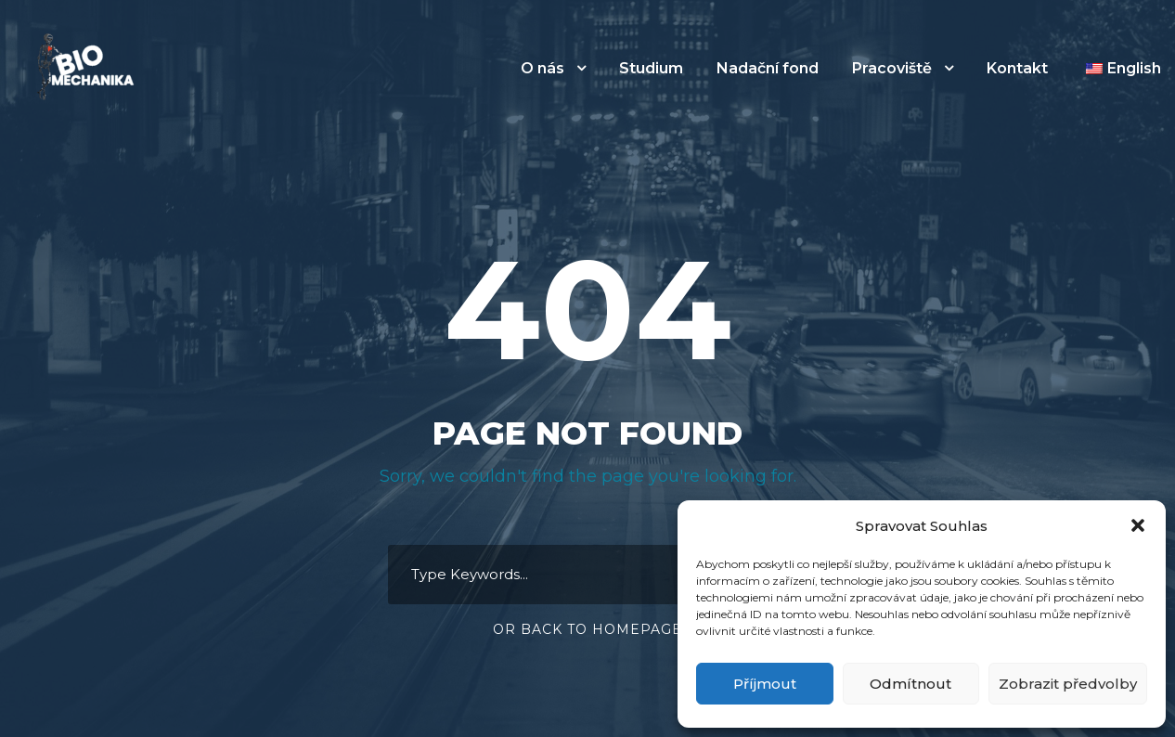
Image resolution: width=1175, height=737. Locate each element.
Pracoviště (892, 68)
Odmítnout (910, 683)
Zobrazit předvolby (1068, 683)
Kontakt (1017, 68)
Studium (651, 68)
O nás (542, 68)
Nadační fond (768, 68)
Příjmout (764, 683)
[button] (1138, 525)
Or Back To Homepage (587, 629)
